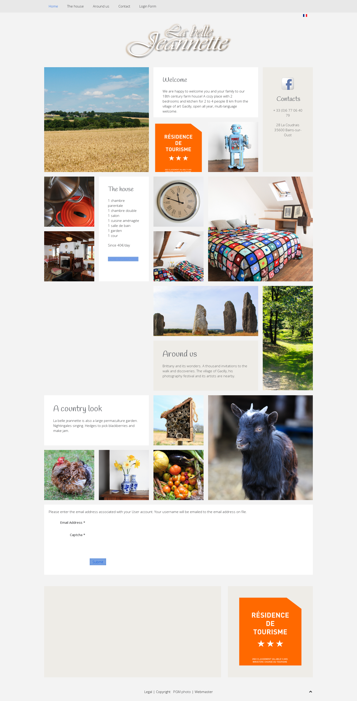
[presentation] (124, 540)
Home (53, 6)
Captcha (77, 534)
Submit (97, 562)
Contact (124, 6)
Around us (101, 6)
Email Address (72, 522)
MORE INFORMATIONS (123, 259)
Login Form (147, 6)
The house (75, 6)
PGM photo (182, 691)
